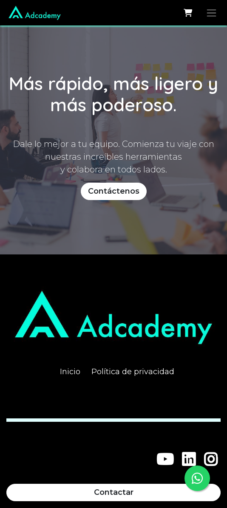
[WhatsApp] (197, 478)
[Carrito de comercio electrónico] (187, 12)
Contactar (113, 492)
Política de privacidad (132, 371)
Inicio (70, 371)
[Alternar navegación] (211, 12)
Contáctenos (113, 191)
